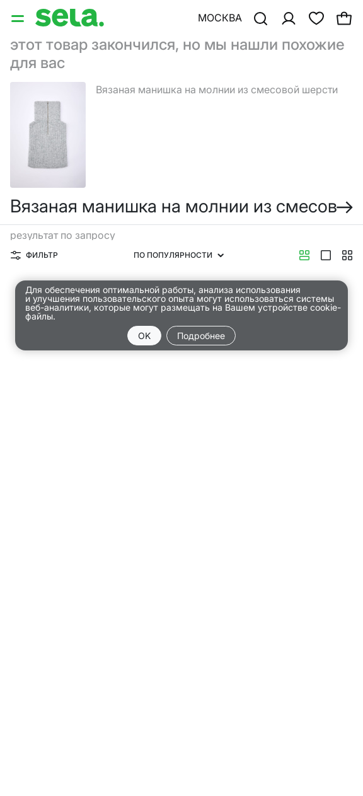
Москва (220, 17)
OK (144, 335)
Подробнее (201, 335)
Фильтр (34, 255)
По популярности (179, 255)
